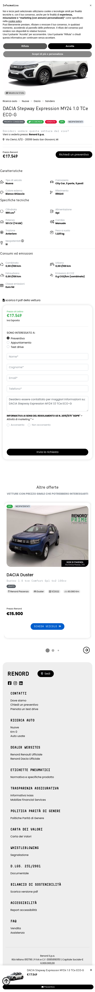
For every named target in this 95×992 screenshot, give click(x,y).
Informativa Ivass (21, 795)
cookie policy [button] (15, 21)
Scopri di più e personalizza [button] (47, 54)
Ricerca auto (10, 101)
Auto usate (17, 736)
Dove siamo (18, 700)
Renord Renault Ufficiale (26, 754)
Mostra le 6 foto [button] (15, 93)
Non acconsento (41, 425)
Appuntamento (21, 343)
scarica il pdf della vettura (21, 300)
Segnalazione (19, 855)
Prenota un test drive (24, 709)
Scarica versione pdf (24, 892)
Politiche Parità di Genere (27, 818)
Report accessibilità (23, 910)
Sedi (45, 674)
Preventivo (18, 338)
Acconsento (17, 425)
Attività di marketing (20, 419)
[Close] (91, 970)
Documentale (19, 873)
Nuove (25, 101)
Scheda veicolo (47, 626)
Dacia (37, 101)
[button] (24, 241)
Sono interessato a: (21, 333)
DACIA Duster (20, 575)
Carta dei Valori (20, 836)
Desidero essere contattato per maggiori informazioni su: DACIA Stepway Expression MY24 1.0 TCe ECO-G (47, 403)
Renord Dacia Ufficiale (25, 759)
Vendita (15, 928)
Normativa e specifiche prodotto (32, 777)
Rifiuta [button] (25, 46)
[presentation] (32, 436)
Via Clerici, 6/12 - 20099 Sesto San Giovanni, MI (30, 139)
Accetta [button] (70, 46)
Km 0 (13, 732)
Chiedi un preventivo (24, 705)
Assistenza (17, 933)
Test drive (17, 347)
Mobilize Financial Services (28, 800)
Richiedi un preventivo (74, 154)
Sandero (50, 101)
